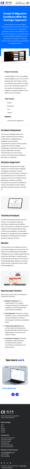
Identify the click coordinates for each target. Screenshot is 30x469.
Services (3, 453)
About (2, 451)
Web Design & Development (8, 463)
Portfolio (3, 455)
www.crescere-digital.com (15, 120)
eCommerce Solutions (6, 464)
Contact (3, 457)
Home (2, 450)
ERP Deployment (5, 468)
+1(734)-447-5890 (20, 3)
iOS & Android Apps (6, 466)
